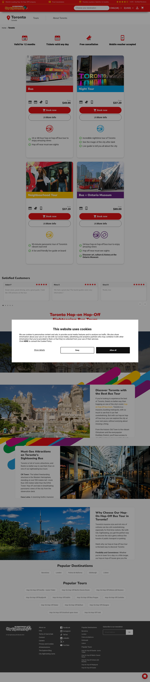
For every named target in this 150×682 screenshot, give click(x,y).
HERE (26, 341)
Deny (77, 350)
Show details (39, 350)
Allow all (113, 350)
